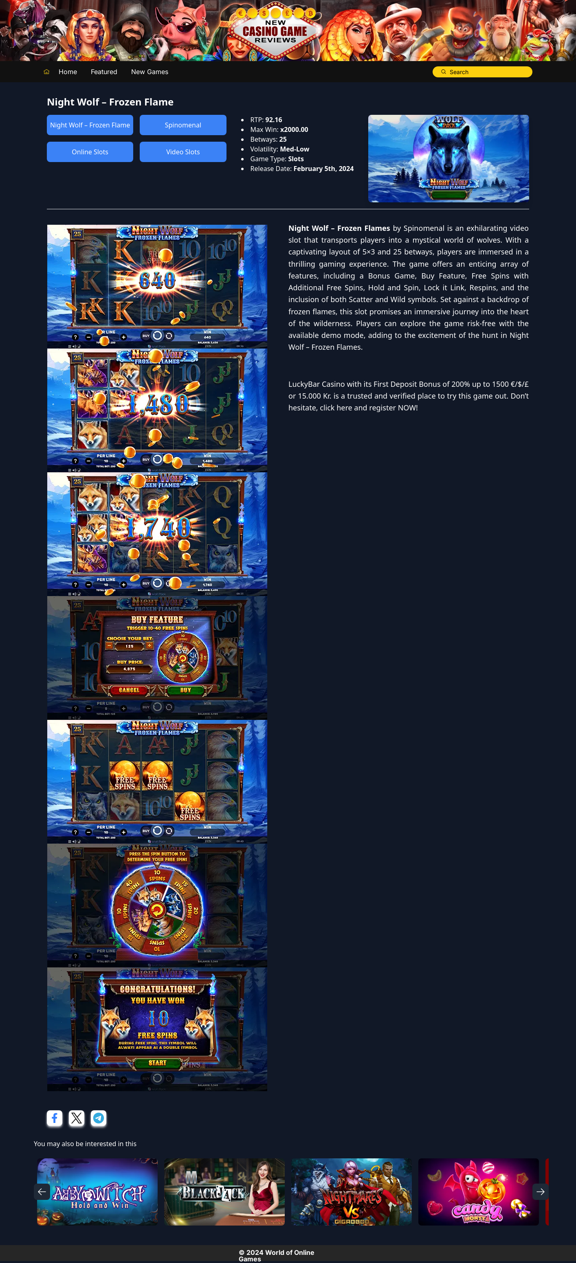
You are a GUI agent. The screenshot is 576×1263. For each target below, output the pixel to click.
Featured (104, 72)
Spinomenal (183, 125)
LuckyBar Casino (316, 384)
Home (68, 72)
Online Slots (90, 151)
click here (336, 407)
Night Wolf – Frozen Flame (90, 125)
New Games (149, 72)
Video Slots (183, 151)
